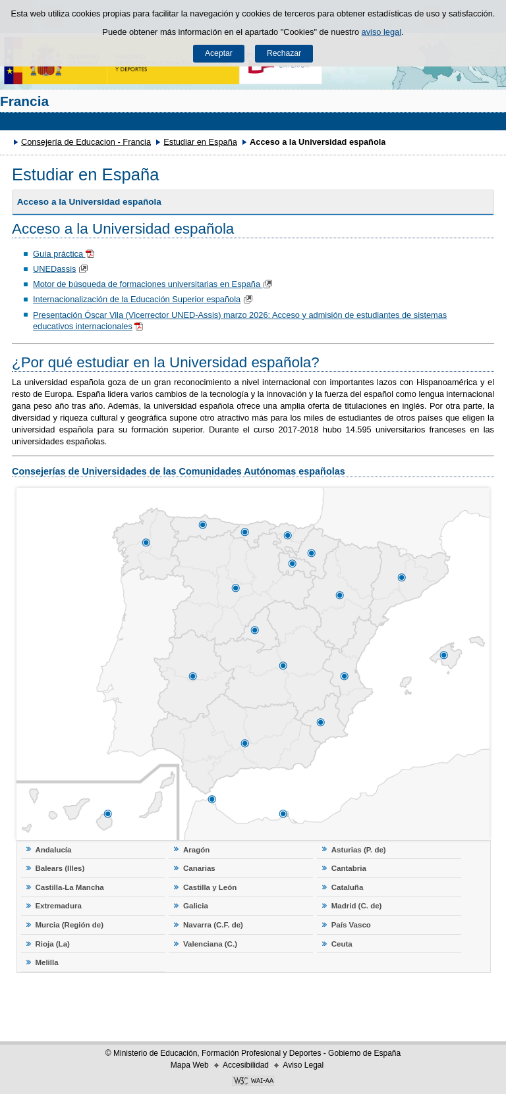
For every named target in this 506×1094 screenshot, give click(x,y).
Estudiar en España (200, 142)
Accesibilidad (246, 1065)
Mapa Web (190, 1065)
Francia (24, 101)
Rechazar (284, 53)
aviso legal (381, 32)
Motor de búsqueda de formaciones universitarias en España (154, 284)
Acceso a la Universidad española (89, 202)
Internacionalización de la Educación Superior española (136, 299)
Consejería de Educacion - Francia (86, 142)
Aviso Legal (303, 1065)
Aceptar (219, 53)
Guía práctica (59, 254)
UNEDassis (54, 269)
